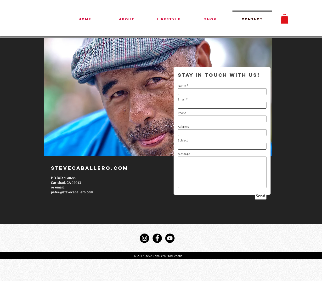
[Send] (260, 195)
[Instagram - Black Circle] (144, 238)
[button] (284, 18)
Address (183, 126)
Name (182, 85)
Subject (183, 140)
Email (181, 99)
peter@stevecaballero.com (72, 192)
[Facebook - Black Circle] (157, 238)
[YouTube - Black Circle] (170, 238)
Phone (182, 112)
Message (184, 153)
